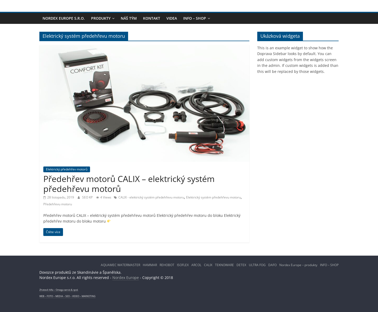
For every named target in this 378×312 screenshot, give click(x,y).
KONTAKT (151, 18)
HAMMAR (150, 265)
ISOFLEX (183, 265)
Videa (171, 18)
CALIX (208, 265)
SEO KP (87, 197)
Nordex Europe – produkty (298, 265)
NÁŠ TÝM (129, 18)
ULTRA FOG (257, 265)
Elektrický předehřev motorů (66, 169)
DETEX (241, 265)
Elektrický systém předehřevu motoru (213, 197)
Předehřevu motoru (57, 204)
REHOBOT (167, 265)
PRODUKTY (101, 18)
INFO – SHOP (194, 18)
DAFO (272, 265)
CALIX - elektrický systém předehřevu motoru (151, 197)
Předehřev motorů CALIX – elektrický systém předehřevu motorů (129, 183)
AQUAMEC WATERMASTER (120, 265)
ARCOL (196, 265)
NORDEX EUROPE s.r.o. (64, 18)
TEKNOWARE (224, 265)
